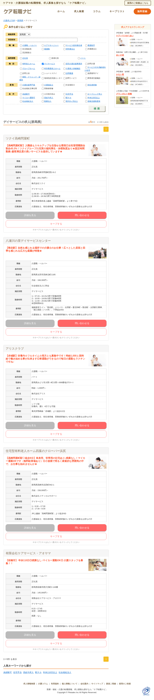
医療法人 (47, 101)
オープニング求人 (95, 94)
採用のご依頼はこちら (137, 3)
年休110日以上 (94, 98)
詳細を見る (30, 215)
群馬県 (20, 20)
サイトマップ (97, 684)
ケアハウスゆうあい (125, 36)
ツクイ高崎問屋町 (18, 138)
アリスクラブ (15, 348)
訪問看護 (69, 73)
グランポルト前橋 (124, 94)
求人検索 (79, 11)
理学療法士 (70, 49)
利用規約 (55, 684)
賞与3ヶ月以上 (72, 101)
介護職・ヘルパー (29, 45)
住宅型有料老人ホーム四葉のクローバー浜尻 (36, 451)
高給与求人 (48, 98)
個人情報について (69, 684)
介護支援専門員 (28, 85)
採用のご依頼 (125, 684)
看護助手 (91, 45)
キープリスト (117, 11)
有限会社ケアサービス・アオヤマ (28, 553)
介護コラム (43, 684)
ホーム (61, 11)
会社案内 (84, 684)
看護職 (47, 49)
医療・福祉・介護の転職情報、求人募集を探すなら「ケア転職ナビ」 (77, 689)
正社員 (25, 58)
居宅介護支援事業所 (74, 64)
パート (83, 58)
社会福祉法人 (27, 101)
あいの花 (120, 55)
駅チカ (68, 98)
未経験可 (26, 94)
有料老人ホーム (28, 64)
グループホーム (28, 68)
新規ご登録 (111, 684)
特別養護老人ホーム (52, 68)
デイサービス (49, 64)
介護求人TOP (9, 20)
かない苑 (120, 74)
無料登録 (142, 11)
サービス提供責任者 (74, 45)
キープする (56, 224)
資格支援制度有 (94, 101)
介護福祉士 (48, 85)
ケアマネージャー (51, 45)
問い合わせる (82, 215)
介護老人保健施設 (73, 68)
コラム (96, 11)
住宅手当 (69, 94)
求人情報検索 (29, 684)
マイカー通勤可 (28, 98)
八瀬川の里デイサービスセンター (28, 240)
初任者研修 (92, 85)
